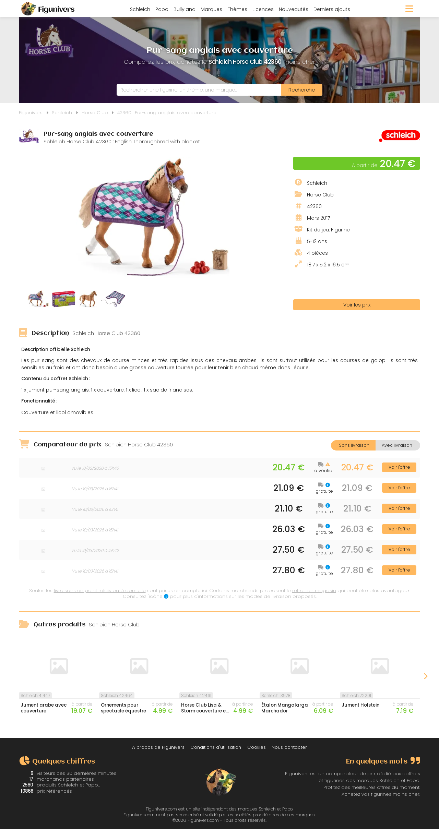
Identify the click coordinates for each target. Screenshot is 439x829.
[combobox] (219, 90)
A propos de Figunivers (158, 747)
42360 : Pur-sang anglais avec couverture (166, 112)
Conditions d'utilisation (215, 747)
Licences (263, 9)
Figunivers (47, 8)
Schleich (140, 9)
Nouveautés (293, 9)
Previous (13, 676)
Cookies (256, 747)
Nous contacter (289, 747)
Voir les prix (356, 304)
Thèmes (237, 9)
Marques (211, 9)
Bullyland (184, 9)
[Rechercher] (301, 90)
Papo (161, 9)
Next (425, 676)
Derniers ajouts (331, 9)
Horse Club (95, 112)
